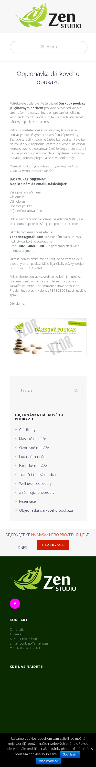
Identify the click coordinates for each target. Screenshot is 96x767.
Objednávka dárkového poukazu (46, 510)
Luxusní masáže (32, 456)
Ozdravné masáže (34, 447)
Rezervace (27, 501)
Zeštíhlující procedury (36, 492)
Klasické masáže (32, 438)
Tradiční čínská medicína (39, 474)
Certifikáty (27, 429)
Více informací (49, 761)
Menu (48, 47)
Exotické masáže (33, 465)
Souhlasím (70, 754)
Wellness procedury (35, 483)
